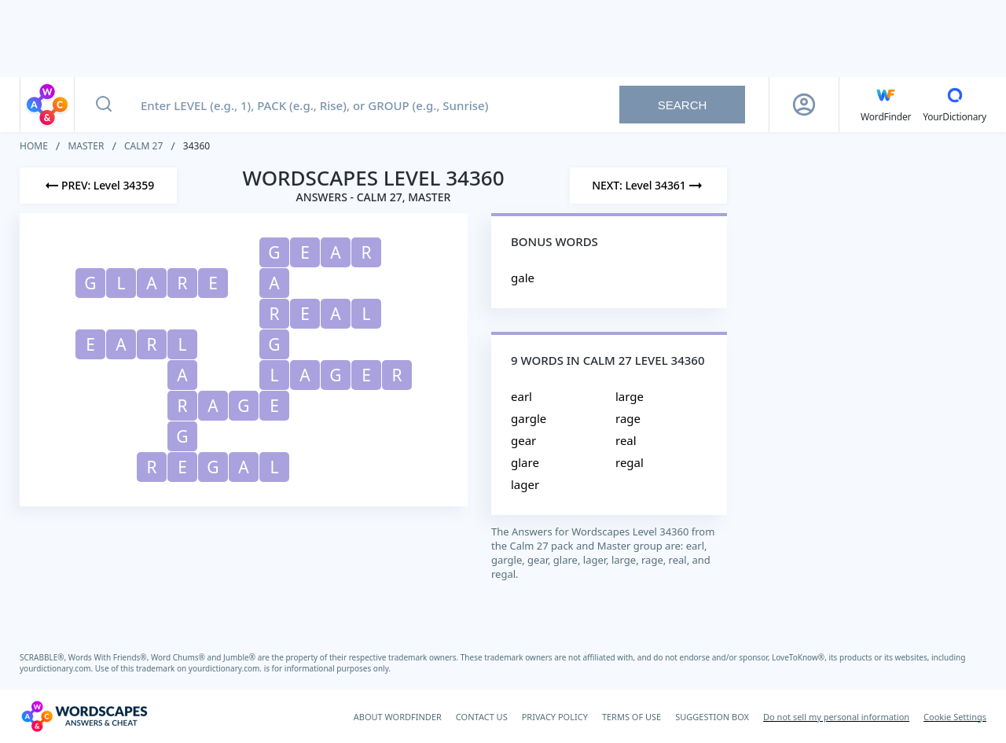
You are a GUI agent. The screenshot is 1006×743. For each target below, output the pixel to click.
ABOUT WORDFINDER (398, 717)
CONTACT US (482, 717)
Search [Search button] (682, 105)
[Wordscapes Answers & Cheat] (84, 716)
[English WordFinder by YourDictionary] (886, 104)
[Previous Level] (98, 185)
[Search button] (104, 104)
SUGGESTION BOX (712, 717)
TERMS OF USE (631, 717)
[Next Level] (648, 185)
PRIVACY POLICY (555, 717)
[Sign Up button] (804, 104)
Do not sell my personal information (836, 717)
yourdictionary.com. (57, 668)
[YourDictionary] (954, 104)
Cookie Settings (954, 717)
